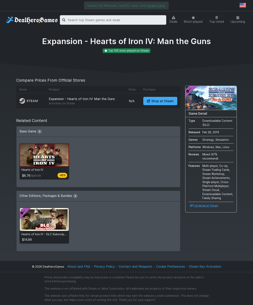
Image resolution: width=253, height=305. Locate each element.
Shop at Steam (160, 101)
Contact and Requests (135, 266)
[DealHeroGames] (32, 20)
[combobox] (116, 20)
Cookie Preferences (170, 266)
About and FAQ (78, 266)
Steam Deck (156, 6)
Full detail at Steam (204, 205)
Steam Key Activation (205, 266)
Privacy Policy (104, 266)
